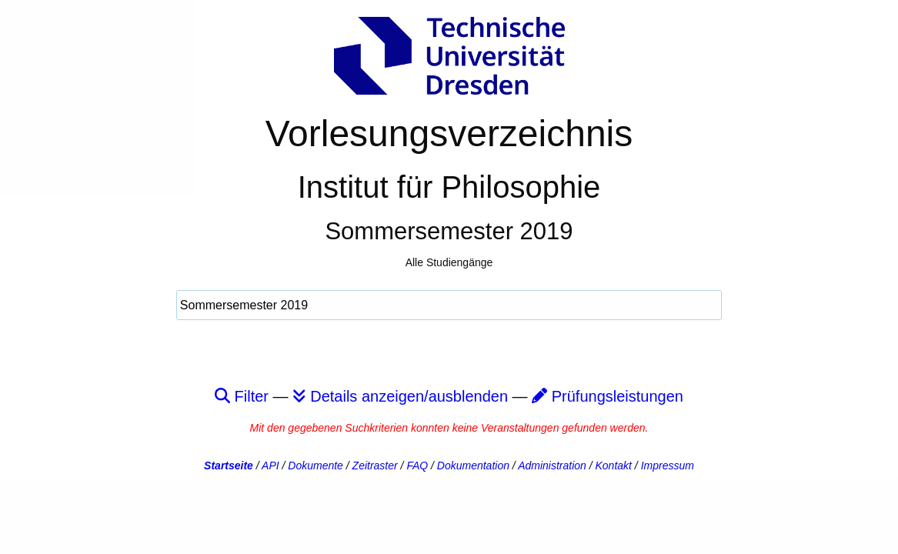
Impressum (667, 465)
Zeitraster (375, 465)
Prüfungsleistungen (607, 396)
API (270, 465)
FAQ (417, 465)
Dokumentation (473, 465)
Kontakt (614, 465)
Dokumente (315, 465)
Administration (552, 465)
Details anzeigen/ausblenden (400, 396)
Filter (242, 396)
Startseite (228, 465)
